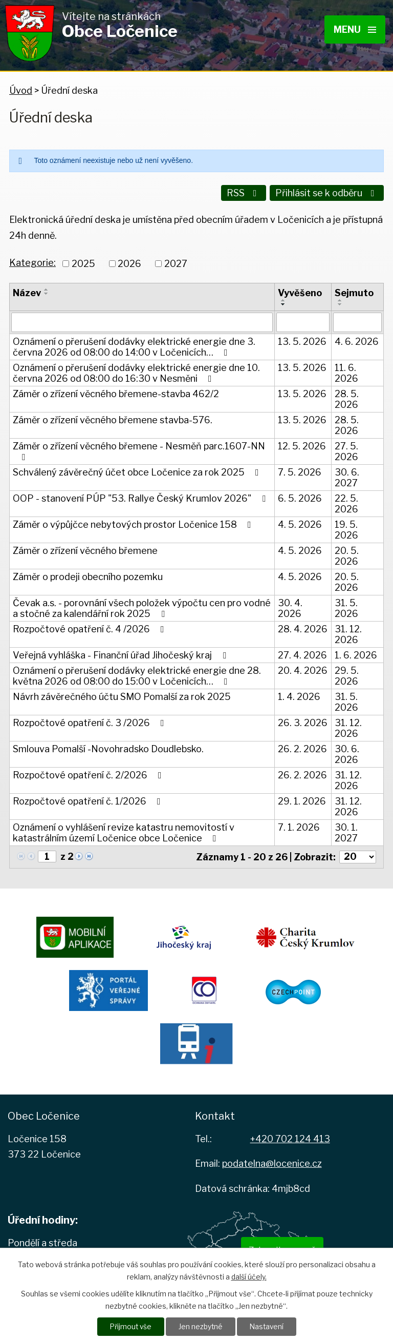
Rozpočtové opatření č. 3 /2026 (90, 721)
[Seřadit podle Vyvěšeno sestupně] (283, 303)
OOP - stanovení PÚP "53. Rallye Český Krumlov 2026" (141, 496)
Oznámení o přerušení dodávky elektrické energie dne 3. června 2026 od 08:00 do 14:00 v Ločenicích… (134, 345)
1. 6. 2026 (356, 653)
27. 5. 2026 (346, 450)
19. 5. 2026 (346, 528)
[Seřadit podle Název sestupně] (46, 292)
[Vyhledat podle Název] (142, 321)
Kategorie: (32, 261)
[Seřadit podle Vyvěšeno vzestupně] (283, 299)
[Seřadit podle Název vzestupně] (46, 288)
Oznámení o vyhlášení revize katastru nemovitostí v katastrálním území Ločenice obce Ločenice (123, 831)
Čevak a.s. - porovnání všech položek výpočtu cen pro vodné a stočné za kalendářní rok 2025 (142, 606)
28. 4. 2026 (303, 627)
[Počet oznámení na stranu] (357, 855)
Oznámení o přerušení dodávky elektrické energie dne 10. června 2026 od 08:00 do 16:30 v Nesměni (136, 371)
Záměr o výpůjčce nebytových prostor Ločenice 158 (134, 523)
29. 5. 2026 (347, 674)
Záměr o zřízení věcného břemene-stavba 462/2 (116, 392)
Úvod (20, 90)
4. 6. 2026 (357, 340)
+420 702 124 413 (290, 1137)
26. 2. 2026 (302, 747)
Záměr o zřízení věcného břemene (85, 549)
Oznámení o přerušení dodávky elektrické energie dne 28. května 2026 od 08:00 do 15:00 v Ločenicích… (137, 674)
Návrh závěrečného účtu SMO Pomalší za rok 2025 (122, 695)
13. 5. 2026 (302, 340)
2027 (175, 262)
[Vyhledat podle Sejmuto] (357, 321)
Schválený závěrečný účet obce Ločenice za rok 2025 (138, 470)
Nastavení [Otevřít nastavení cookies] (267, 1326)
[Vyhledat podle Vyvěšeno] (303, 321)
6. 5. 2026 (300, 496)
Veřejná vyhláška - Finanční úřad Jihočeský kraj (121, 653)
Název (27, 291)
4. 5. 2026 (300, 523)
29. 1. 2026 (302, 799)
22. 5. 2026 (346, 502)
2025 (83, 262)
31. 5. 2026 (346, 606)
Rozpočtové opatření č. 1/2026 (89, 799)
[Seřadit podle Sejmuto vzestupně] (340, 299)
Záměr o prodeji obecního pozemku (88, 575)
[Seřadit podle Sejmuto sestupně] (340, 303)
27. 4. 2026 (302, 653)
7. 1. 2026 (299, 825)
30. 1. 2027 (346, 831)
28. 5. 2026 (347, 397)
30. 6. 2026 (347, 753)
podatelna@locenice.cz (272, 1162)
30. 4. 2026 (290, 606)
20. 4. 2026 (303, 669)
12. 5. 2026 (302, 444)
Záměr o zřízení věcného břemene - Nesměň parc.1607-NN (139, 449)
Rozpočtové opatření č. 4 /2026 (90, 627)
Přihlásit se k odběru (327, 193)
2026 (129, 262)
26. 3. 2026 (303, 721)
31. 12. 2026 (348, 633)
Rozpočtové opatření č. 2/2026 (89, 773)
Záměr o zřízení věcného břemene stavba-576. (112, 418)
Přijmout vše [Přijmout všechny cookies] (129, 1326)
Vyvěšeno (300, 291)
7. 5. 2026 (299, 470)
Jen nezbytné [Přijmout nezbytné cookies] (200, 1326)
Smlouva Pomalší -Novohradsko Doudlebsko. (108, 747)
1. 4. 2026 (299, 695)
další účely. (249, 1276)
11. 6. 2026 (346, 371)
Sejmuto (354, 291)
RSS (243, 193)
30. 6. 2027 (347, 476)
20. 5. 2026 (347, 554)
